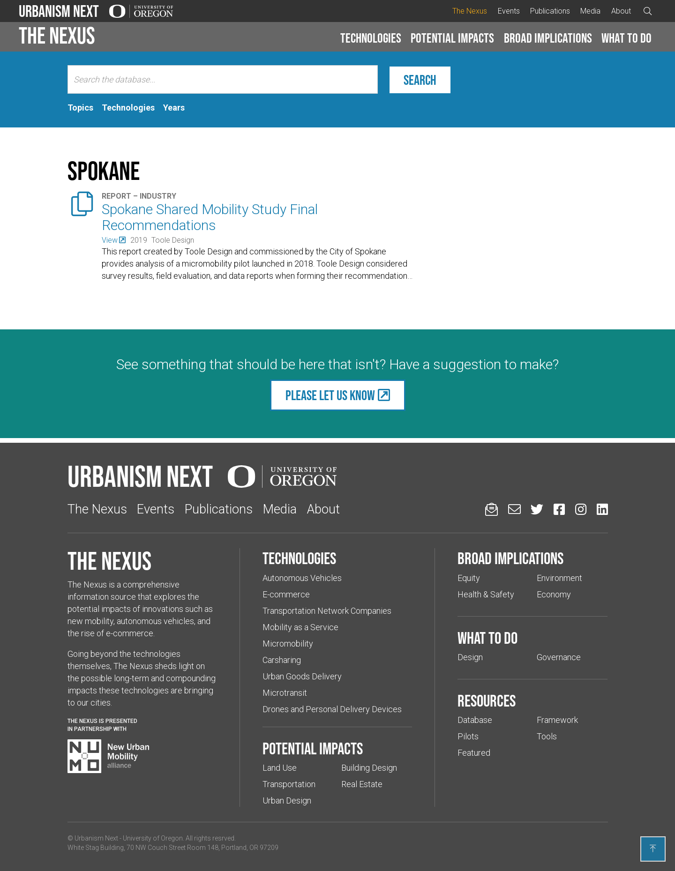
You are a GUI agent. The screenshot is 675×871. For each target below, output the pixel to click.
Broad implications (548, 37)
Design (470, 657)
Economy (554, 594)
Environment (559, 578)
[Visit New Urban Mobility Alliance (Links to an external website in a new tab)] (108, 756)
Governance (559, 657)
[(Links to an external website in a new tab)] (114, 240)
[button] (371, 38)
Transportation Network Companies (326, 611)
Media (590, 11)
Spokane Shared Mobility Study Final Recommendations (210, 217)
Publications (550, 11)
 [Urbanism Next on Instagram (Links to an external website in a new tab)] (580, 509)
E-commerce (286, 594)
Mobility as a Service (300, 627)
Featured (474, 753)
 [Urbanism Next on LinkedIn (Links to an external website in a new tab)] (602, 509)
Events (509, 11)
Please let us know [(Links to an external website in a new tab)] (330, 395)
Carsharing (281, 660)
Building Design (369, 768)
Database (475, 720)
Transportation (288, 784)
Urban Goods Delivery (302, 676)
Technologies (370, 37)
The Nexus (469, 11)
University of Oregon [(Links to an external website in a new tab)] (153, 838)
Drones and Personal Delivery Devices (332, 709)
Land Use (279, 768)
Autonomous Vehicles (302, 578)
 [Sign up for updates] (491, 509)
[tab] (80, 108)
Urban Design (286, 800)
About (621, 11)
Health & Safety (486, 594)
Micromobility (287, 643)
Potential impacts (452, 37)
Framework (557, 720)
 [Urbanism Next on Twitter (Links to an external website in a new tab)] (537, 509)
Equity (469, 578)
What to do (626, 37)
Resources (487, 700)
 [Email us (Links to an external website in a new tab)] (514, 509)
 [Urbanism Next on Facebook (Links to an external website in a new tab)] (559, 509)
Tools (547, 736)
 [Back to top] (653, 848)
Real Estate (361, 784)
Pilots (468, 736)
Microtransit (284, 693)
